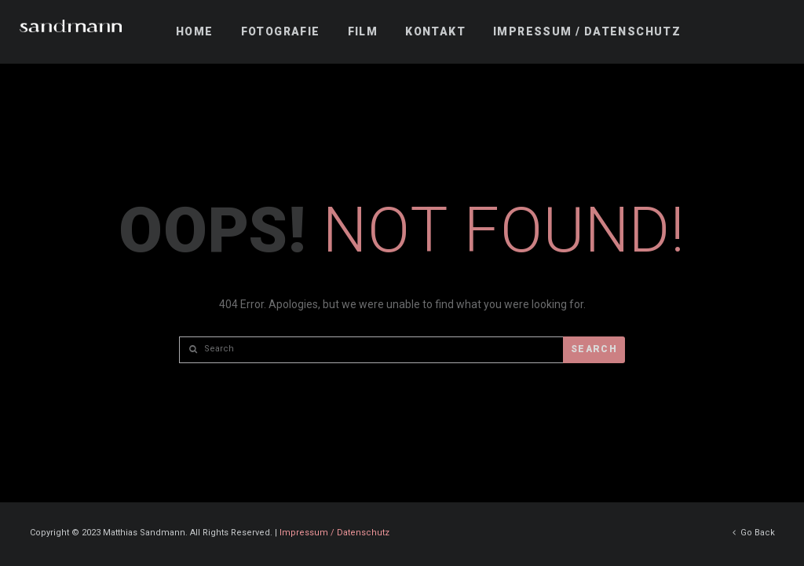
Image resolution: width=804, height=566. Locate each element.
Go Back (754, 532)
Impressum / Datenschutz (334, 532)
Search (594, 349)
